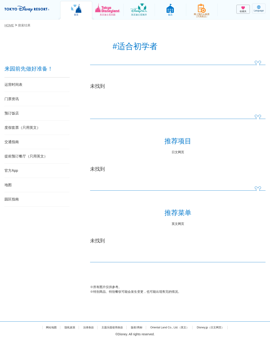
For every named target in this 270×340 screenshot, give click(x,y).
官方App (11, 170)
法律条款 (82, 327)
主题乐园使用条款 (109, 327)
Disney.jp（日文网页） (218, 327)
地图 (8, 185)
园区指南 (11, 199)
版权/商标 (136, 327)
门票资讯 (11, 99)
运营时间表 (13, 84)
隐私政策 (62, 327)
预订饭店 (11, 113)
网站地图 (42, 327)
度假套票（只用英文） (22, 127)
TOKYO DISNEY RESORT (29, 9)
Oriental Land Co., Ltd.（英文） (173, 327)
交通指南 (11, 142)
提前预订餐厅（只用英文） (26, 156)
